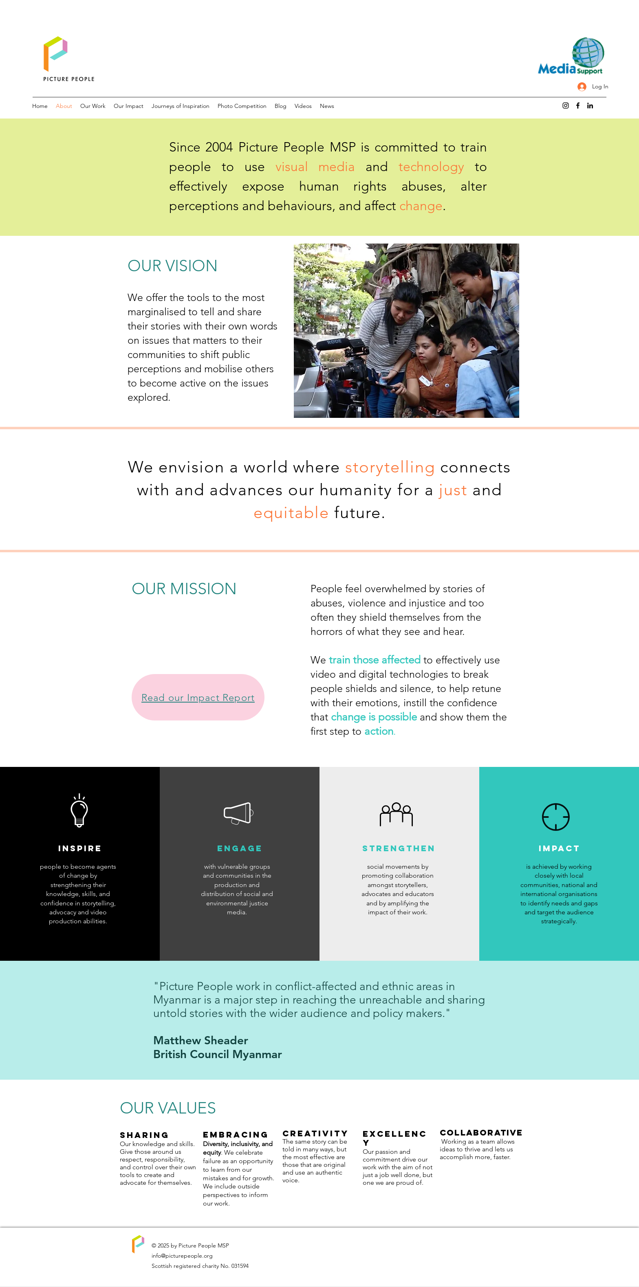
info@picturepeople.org (182, 1255)
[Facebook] (578, 105)
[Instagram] (566, 105)
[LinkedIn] (590, 105)
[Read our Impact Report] (198, 697)
